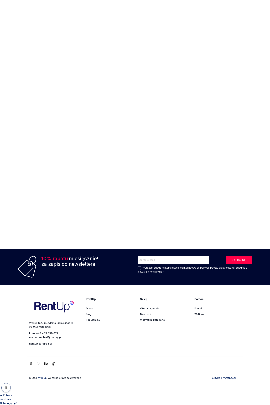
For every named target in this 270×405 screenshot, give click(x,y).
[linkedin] (46, 364)
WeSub (42, 377)
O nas (89, 308)
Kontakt (199, 308)
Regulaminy (93, 319)
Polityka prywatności (223, 377)
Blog (88, 314)
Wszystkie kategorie (152, 319)
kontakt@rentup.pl (50, 337)
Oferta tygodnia (149, 308)
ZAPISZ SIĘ (239, 260)
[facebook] (31, 364)
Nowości (145, 314)
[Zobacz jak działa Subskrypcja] (8, 399)
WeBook (199, 314)
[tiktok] (53, 364)
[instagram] (38, 364)
